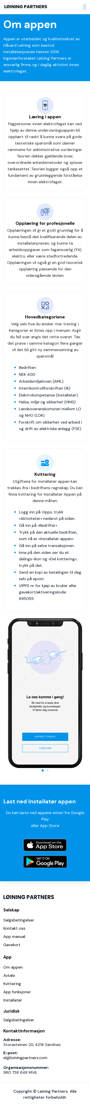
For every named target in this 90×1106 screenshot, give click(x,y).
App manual (14, 936)
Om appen (13, 967)
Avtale (9, 975)
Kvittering (12, 983)
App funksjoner (17, 992)
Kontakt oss (14, 928)
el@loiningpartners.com (25, 1057)
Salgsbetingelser (18, 920)
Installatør (12, 1000)
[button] (84, 7)
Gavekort (11, 944)
